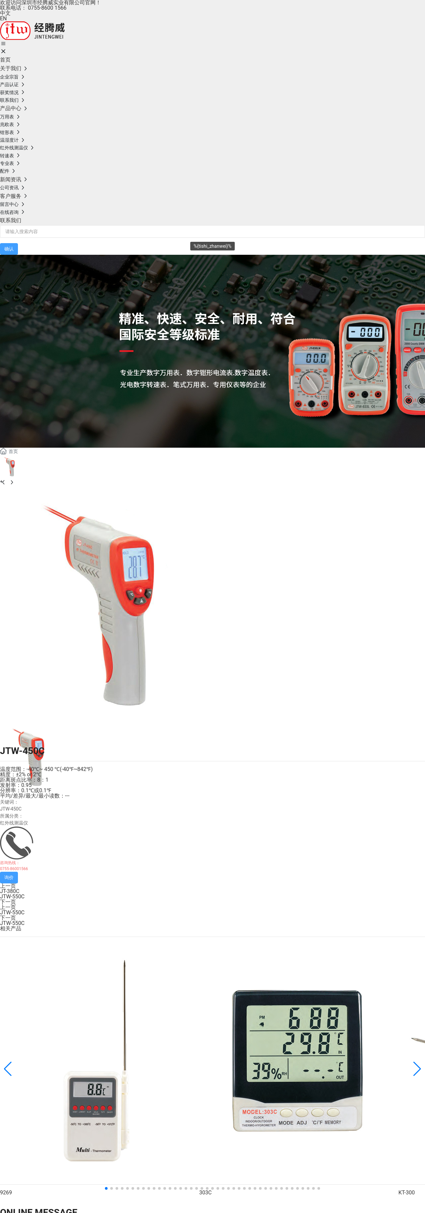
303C (205, 1192)
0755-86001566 (14, 868)
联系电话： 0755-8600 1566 (33, 8)
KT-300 (406, 1192)
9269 (6, 1192)
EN (3, 18)
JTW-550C (12, 896)
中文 (5, 13)
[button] (106, 1188)
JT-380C (9, 891)
